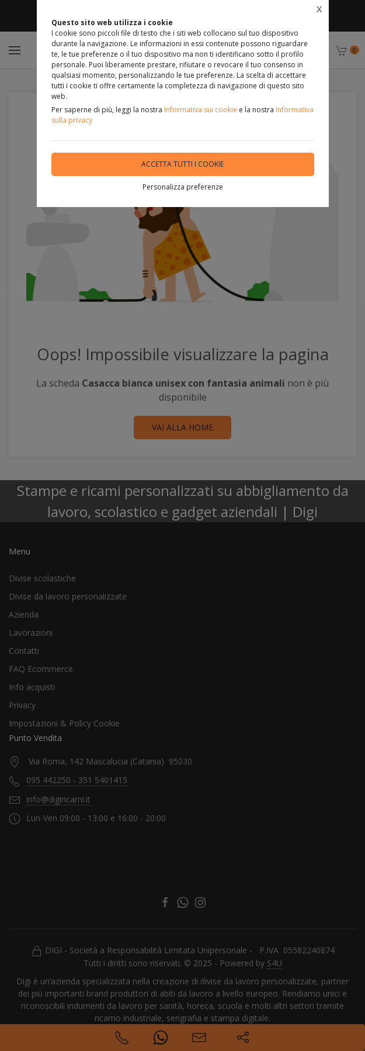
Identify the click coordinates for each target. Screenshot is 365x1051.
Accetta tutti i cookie (182, 164)
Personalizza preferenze (182, 187)
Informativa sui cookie (200, 110)
